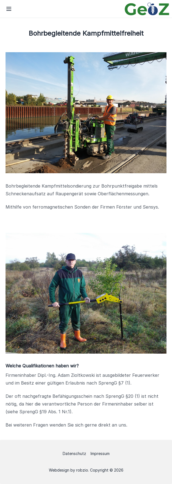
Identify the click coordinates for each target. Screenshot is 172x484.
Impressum (100, 453)
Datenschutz (74, 453)
